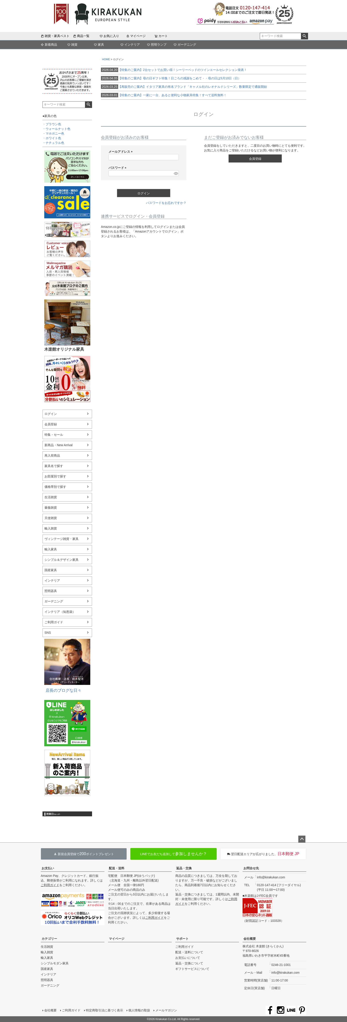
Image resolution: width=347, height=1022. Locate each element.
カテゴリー (49, 938)
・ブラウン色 (51, 124)
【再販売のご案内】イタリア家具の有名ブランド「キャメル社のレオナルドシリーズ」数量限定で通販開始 (184, 86)
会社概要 (249, 938)
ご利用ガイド (53, 622)
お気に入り (109, 36)
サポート (182, 938)
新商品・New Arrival (58, 445)
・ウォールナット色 (56, 129)
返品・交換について (189, 963)
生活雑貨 (50, 497)
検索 (304, 36)
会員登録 (50, 424)
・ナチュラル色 (53, 143)
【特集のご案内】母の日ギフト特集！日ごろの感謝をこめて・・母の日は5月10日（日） (171, 78)
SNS (47, 632)
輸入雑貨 (50, 528)
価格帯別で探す (55, 487)
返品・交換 (184, 868)
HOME (106, 59)
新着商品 (49, 44)
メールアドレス (121, 151)
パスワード (118, 168)
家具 (99, 44)
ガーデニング (185, 44)
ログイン (50, 414)
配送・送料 (116, 868)
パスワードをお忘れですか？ (166, 203)
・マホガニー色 (53, 133)
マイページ (136, 36)
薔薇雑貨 (50, 507)
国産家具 (50, 570)
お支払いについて (187, 957)
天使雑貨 (50, 518)
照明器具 (50, 591)
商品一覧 (81, 36)
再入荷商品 (52, 455)
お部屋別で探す (55, 476)
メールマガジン (166, 1010)
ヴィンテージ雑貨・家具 (61, 539)
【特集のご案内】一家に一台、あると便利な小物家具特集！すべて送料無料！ (164, 95)
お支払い (48, 868)
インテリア (130, 44)
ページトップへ (301, 839)
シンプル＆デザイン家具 (61, 559)
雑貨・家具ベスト (55, 36)
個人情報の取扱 (139, 1010)
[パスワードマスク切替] (176, 173)
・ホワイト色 (51, 138)
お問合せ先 (251, 868)
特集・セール (53, 434)
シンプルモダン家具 (55, 963)
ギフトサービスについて (192, 969)
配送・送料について (189, 952)
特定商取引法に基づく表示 (104, 1010)
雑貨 (72, 44)
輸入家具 (50, 549)
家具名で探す (53, 466)
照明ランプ (156, 44)
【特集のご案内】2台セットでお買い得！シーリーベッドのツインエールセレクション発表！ (174, 70)
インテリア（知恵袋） (59, 612)
